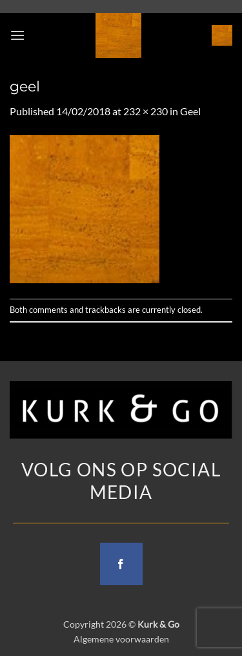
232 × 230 (145, 111)
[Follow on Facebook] (121, 564)
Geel (190, 111)
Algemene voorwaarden (121, 638)
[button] (17, 35)
